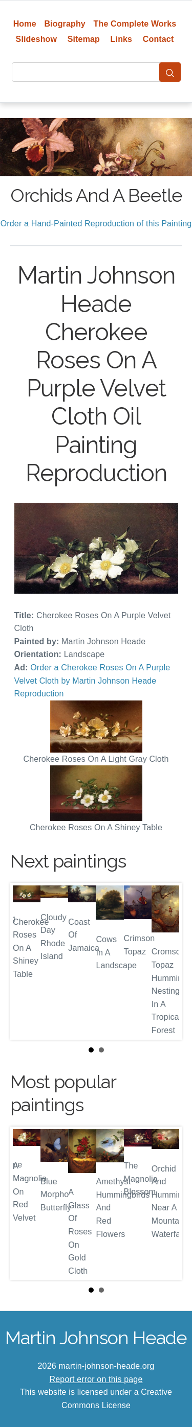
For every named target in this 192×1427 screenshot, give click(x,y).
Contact (158, 39)
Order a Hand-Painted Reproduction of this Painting (96, 223)
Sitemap (84, 39)
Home (24, 23)
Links (122, 39)
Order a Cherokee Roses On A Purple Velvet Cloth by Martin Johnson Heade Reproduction (92, 680)
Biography (65, 23)
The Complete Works (135, 23)
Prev (26, 961)
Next (166, 961)
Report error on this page (96, 1379)
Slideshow (36, 39)
